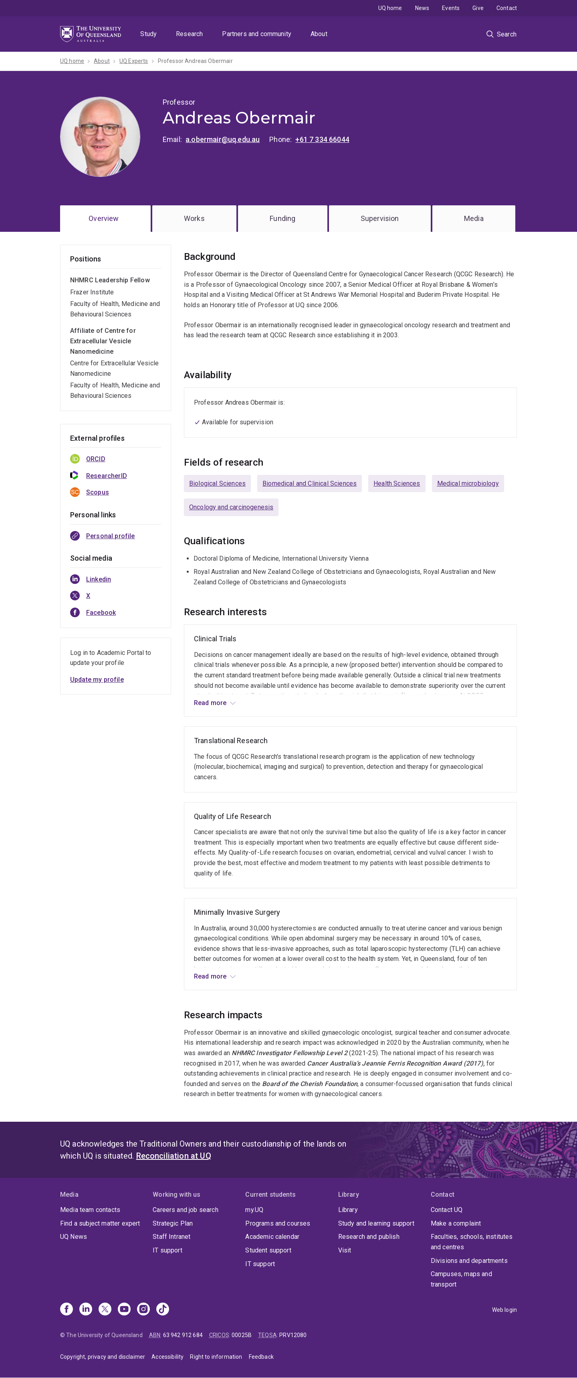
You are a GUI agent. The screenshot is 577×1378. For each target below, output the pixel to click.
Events (451, 8)
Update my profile (97, 679)
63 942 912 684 (183, 1335)
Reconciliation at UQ (173, 1156)
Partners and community (256, 34)
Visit (344, 1250)
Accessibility (167, 1357)
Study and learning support (376, 1223)
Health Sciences (396, 483)
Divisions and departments (469, 1261)
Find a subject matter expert (100, 1223)
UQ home (390, 8)
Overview (104, 218)
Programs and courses (277, 1223)
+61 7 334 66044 (322, 139)
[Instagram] (143, 1309)
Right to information (216, 1357)
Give (478, 8)
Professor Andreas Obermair (195, 61)
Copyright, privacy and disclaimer (102, 1357)
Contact (506, 8)
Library (348, 1210)
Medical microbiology (468, 483)
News (422, 8)
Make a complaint (456, 1223)
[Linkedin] (85, 1309)
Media (474, 218)
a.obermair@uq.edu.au (223, 139)
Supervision (380, 218)
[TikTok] (162, 1309)
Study (148, 34)
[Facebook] (66, 1309)
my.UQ (254, 1210)
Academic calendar (272, 1236)
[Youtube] (124, 1309)
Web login (504, 1310)
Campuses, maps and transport (461, 1279)
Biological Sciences (217, 483)
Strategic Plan (173, 1223)
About (319, 34)
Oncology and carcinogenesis (231, 507)
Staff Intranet (171, 1236)
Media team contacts (90, 1210)
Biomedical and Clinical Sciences (309, 483)
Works (194, 218)
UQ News (73, 1236)
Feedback (261, 1357)
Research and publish (368, 1236)
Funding (282, 218)
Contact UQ (447, 1210)
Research (189, 34)
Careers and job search (185, 1210)
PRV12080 (293, 1335)
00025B (242, 1335)
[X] (105, 1309)
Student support (268, 1250)
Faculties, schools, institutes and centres (472, 1242)
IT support (167, 1250)
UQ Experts (133, 61)
